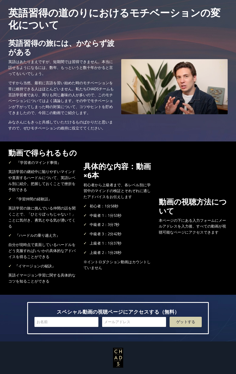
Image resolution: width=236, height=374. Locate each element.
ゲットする (185, 321)
